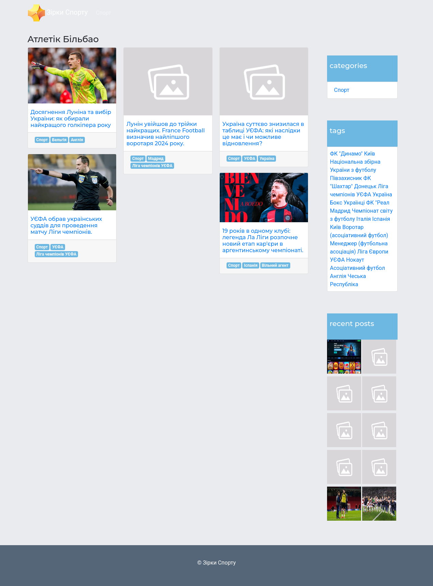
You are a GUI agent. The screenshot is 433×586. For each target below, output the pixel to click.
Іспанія (381, 219)
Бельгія (59, 139)
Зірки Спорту (58, 12)
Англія (338, 276)
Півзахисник (346, 178)
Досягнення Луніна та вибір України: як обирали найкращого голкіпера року (71, 118)
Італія (363, 219)
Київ (335, 227)
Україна (382, 194)
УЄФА (57, 247)
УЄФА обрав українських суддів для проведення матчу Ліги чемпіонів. (66, 225)
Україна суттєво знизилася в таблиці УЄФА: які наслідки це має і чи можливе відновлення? (263, 134)
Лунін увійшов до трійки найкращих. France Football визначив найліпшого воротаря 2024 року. (165, 134)
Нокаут (355, 260)
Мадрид (156, 158)
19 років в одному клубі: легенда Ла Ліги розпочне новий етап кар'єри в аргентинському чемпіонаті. (262, 241)
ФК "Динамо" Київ (352, 153)
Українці (354, 202)
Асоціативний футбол (357, 268)
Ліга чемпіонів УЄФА (56, 254)
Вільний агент (275, 265)
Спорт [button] (103, 13)
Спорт (342, 90)
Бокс (336, 202)
